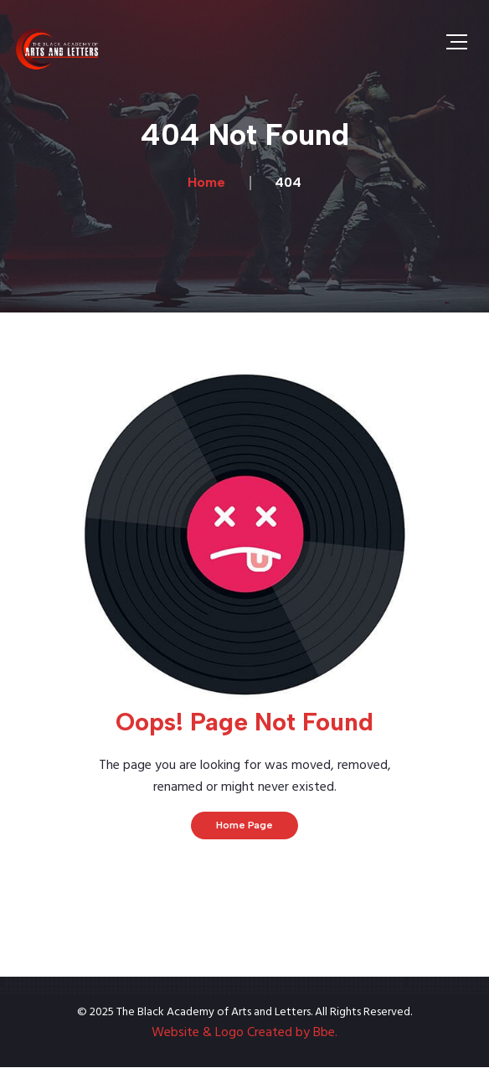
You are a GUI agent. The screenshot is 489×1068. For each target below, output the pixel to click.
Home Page (244, 825)
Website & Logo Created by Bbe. (244, 1033)
